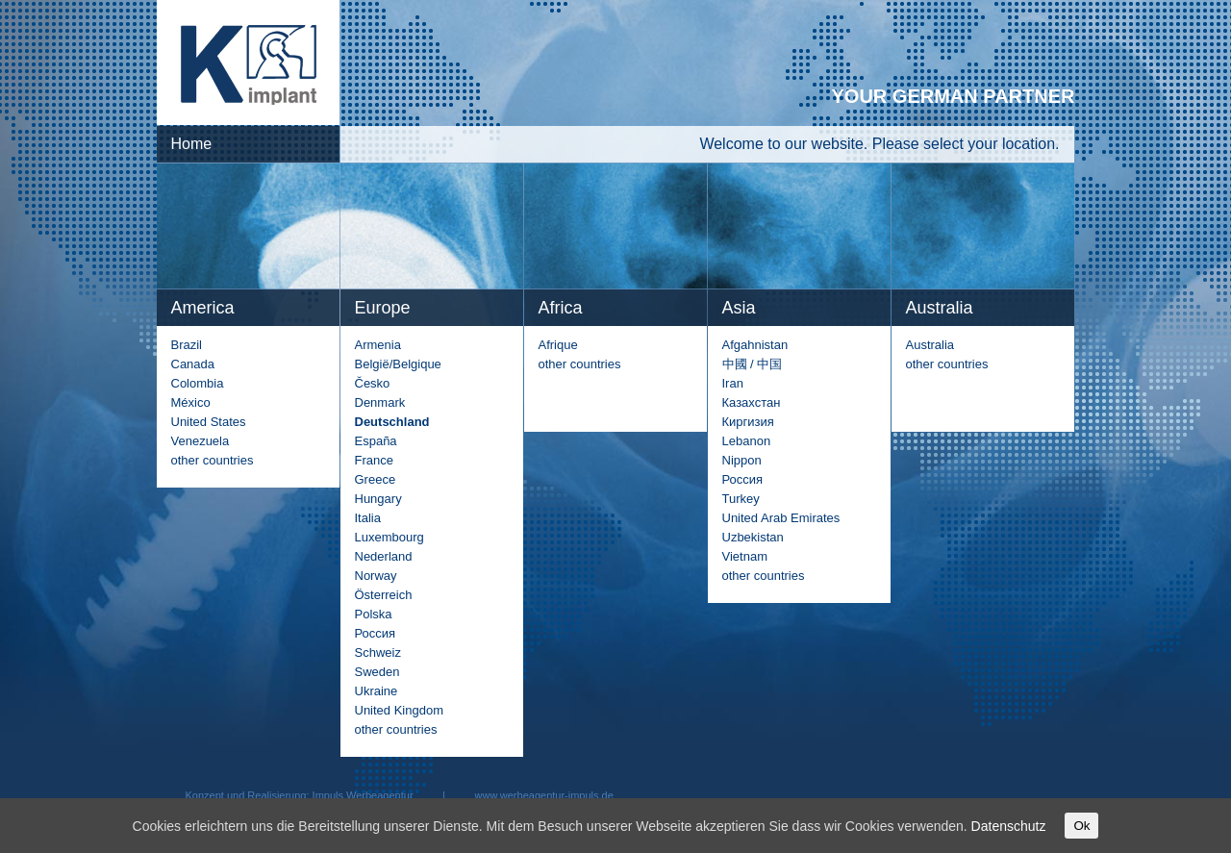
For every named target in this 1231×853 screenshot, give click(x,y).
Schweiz (378, 652)
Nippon (742, 460)
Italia (368, 518)
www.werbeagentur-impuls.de (544, 795)
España (376, 441)
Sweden (377, 672)
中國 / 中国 (752, 364)
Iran (732, 383)
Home (192, 144)
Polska (373, 614)
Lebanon (746, 441)
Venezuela (200, 441)
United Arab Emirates (781, 518)
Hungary (378, 498)
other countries (212, 460)
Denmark (380, 402)
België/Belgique (398, 364)
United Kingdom (399, 710)
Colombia (197, 383)
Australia (930, 345)
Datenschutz (1008, 826)
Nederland (384, 556)
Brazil (187, 345)
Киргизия (748, 421)
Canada (193, 364)
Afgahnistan (755, 345)
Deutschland (392, 421)
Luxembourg (389, 537)
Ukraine (376, 691)
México (191, 402)
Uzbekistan (753, 537)
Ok (1081, 825)
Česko (372, 383)
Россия (375, 633)
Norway (376, 575)
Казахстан (751, 402)
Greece (375, 479)
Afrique (558, 345)
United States (208, 421)
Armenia (378, 345)
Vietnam (744, 556)
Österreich (384, 595)
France (374, 460)
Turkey (741, 498)
